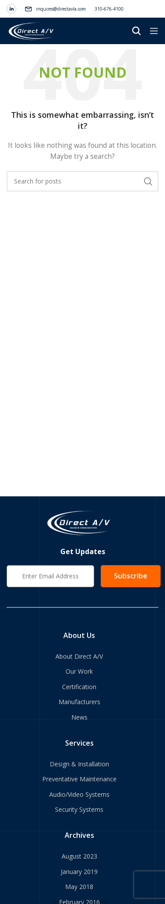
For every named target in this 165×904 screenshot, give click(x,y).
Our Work (79, 671)
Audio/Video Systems (79, 794)
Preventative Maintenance (79, 779)
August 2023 (79, 856)
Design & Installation (79, 764)
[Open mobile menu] (154, 31)
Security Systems (79, 809)
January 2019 (79, 871)
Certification (79, 687)
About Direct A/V (79, 656)
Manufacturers (79, 702)
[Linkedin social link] (11, 9)
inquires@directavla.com (61, 9)
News (79, 717)
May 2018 (79, 886)
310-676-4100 (109, 9)
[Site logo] (32, 30)
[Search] (136, 31)
